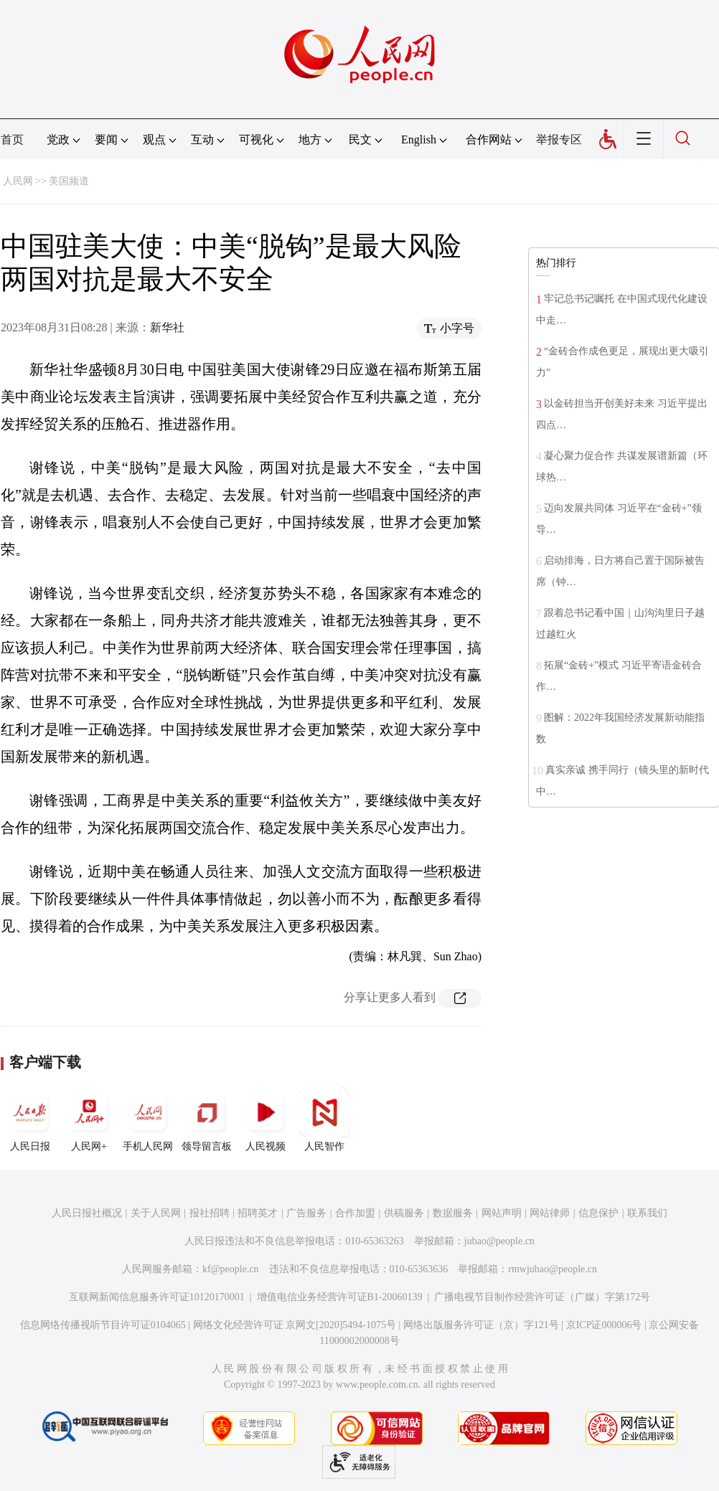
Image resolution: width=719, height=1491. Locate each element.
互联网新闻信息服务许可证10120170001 (157, 1297)
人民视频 (265, 1119)
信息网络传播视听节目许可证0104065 (103, 1325)
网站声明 (501, 1213)
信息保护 (598, 1213)
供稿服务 (404, 1213)
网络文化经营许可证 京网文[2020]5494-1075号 (295, 1325)
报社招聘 (209, 1213)
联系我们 (647, 1213)
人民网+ (89, 1119)
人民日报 (30, 1119)
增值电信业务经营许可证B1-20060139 (340, 1297)
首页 (12, 139)
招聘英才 (258, 1213)
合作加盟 (355, 1213)
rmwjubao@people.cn (552, 1269)
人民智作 (324, 1119)
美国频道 (69, 181)
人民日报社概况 (87, 1213)
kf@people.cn (230, 1269)
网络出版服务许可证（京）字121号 (481, 1325)
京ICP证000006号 (604, 1325)
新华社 (167, 327)
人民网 (18, 181)
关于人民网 (156, 1213)
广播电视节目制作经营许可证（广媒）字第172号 (542, 1297)
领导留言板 (207, 1119)
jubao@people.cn (499, 1241)
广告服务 (306, 1213)
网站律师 (550, 1213)
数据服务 (453, 1213)
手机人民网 (148, 1119)
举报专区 (559, 139)
